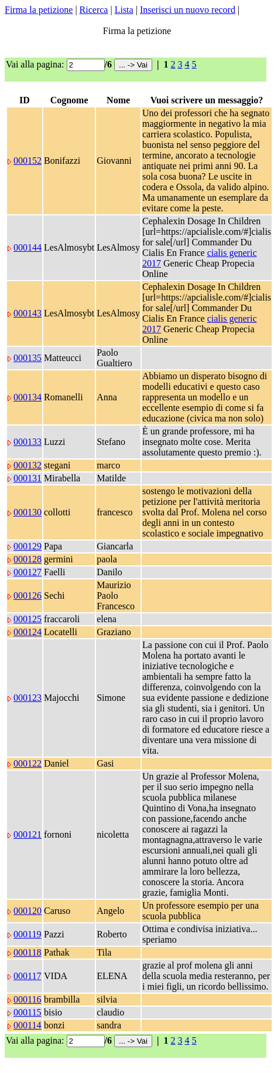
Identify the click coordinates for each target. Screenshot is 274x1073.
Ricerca (94, 10)
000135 (27, 358)
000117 (27, 976)
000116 (27, 999)
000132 (27, 465)
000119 (27, 934)
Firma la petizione (39, 10)
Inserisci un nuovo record (187, 10)
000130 (27, 512)
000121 (27, 834)
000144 (27, 247)
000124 (27, 632)
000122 (27, 763)
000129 (27, 546)
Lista (124, 10)
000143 (27, 313)
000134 (27, 397)
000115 (27, 1012)
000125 (27, 619)
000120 (27, 911)
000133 (27, 442)
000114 (27, 1025)
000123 (27, 698)
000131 (27, 478)
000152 (27, 161)
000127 (27, 572)
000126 (27, 595)
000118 (27, 952)
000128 (27, 559)
